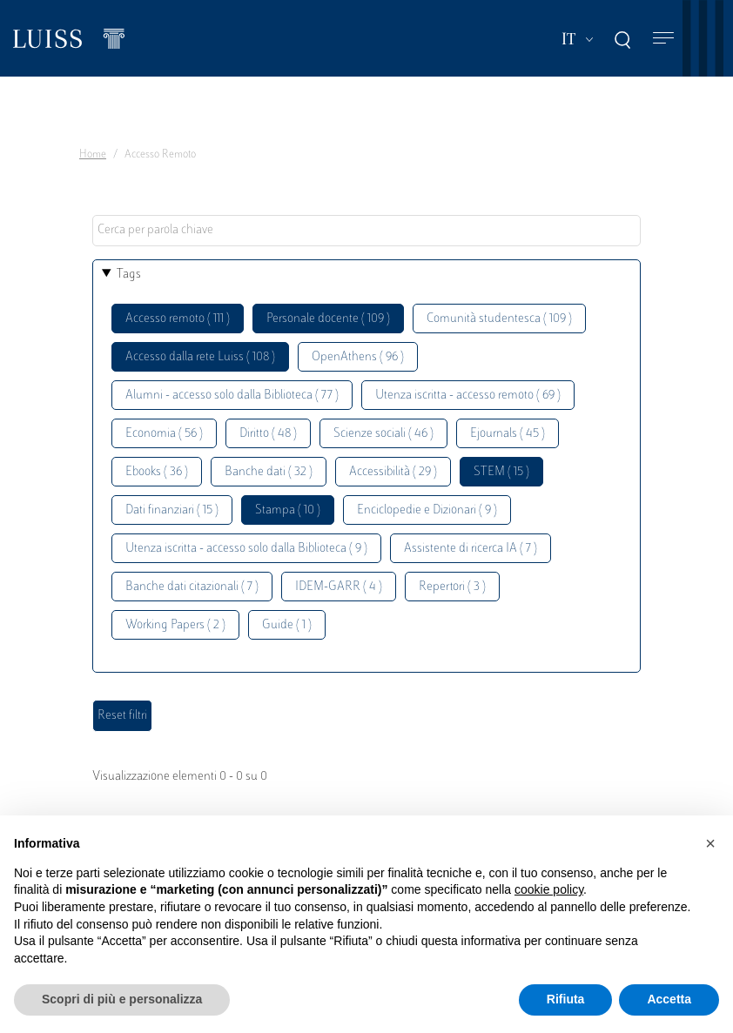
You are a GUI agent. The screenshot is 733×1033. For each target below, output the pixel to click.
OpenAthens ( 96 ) (358, 357)
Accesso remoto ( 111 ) (177, 318)
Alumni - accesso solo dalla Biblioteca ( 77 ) (232, 395)
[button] (710, 843)
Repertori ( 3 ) (452, 587)
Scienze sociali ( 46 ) (383, 433)
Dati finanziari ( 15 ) (172, 510)
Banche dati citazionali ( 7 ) (192, 587)
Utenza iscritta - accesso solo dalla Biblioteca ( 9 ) (246, 548)
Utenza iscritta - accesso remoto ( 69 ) (468, 395)
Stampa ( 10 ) (287, 510)
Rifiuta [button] (566, 999)
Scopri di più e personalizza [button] (122, 999)
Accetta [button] (669, 999)
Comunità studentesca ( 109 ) (499, 318)
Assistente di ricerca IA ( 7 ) (470, 548)
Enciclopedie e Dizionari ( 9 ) (427, 510)
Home (92, 155)
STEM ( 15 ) (501, 472)
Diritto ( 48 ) (268, 433)
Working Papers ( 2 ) (175, 625)
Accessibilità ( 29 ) (393, 472)
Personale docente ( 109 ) (328, 318)
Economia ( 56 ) (164, 433)
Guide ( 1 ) (287, 625)
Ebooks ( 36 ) (156, 472)
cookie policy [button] (548, 889)
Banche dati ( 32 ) (269, 472)
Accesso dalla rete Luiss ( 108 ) (200, 357)
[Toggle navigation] (663, 38)
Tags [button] (129, 274)
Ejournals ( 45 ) (507, 433)
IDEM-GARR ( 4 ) (338, 587)
